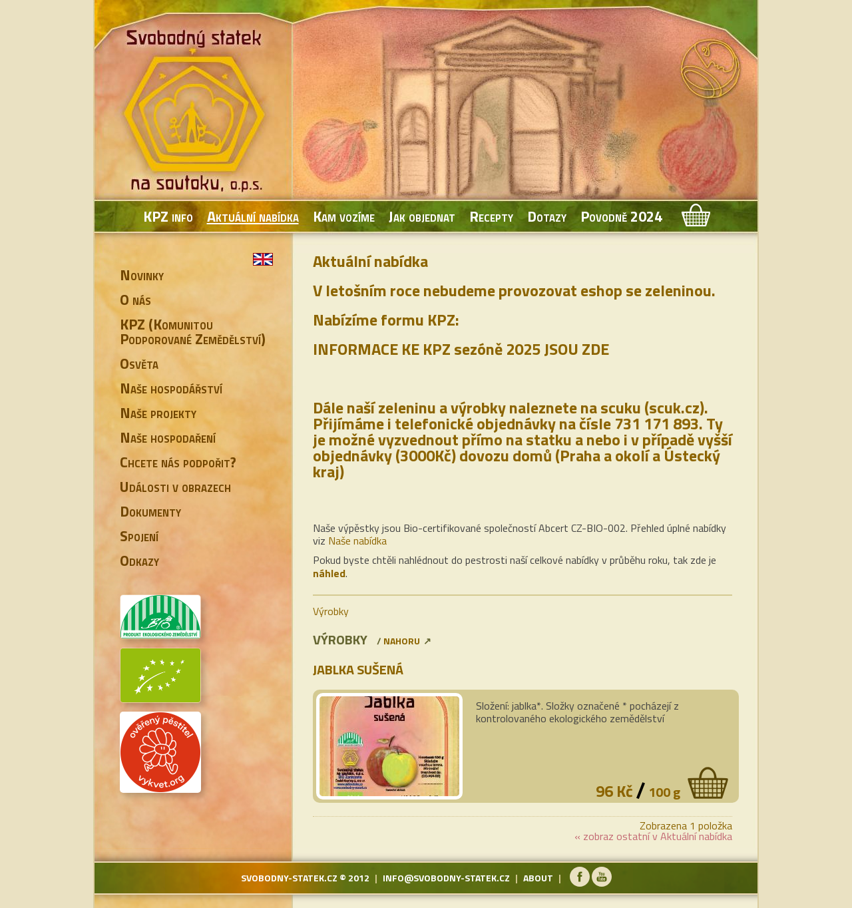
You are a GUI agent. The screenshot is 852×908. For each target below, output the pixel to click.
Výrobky (331, 611)
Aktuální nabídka (253, 216)
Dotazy (546, 216)
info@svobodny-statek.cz (446, 878)
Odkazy (139, 560)
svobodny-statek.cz (289, 878)
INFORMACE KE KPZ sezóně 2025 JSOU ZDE (461, 349)
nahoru (401, 641)
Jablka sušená (358, 669)
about (538, 878)
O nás (135, 299)
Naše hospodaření (168, 437)
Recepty (491, 216)
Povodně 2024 (621, 216)
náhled (329, 573)
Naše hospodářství (171, 388)
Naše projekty (158, 412)
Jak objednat (422, 216)
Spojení (139, 536)
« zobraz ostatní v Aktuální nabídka (653, 836)
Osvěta (139, 363)
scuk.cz (674, 407)
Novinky (142, 275)
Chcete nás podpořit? (178, 462)
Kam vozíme (344, 216)
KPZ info (168, 216)
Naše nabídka (357, 541)
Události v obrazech (175, 486)
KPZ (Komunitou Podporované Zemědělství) (193, 331)
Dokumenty (150, 511)
